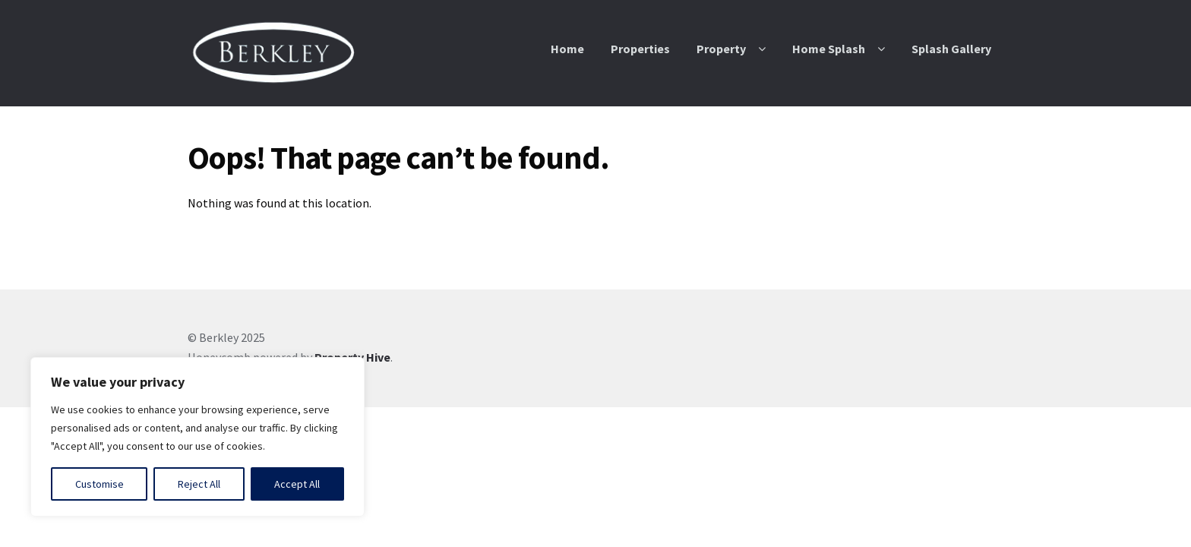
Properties (640, 48)
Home (567, 48)
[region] (197, 437)
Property (721, 48)
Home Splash (828, 48)
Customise (99, 484)
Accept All (297, 484)
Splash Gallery (951, 48)
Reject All (199, 484)
